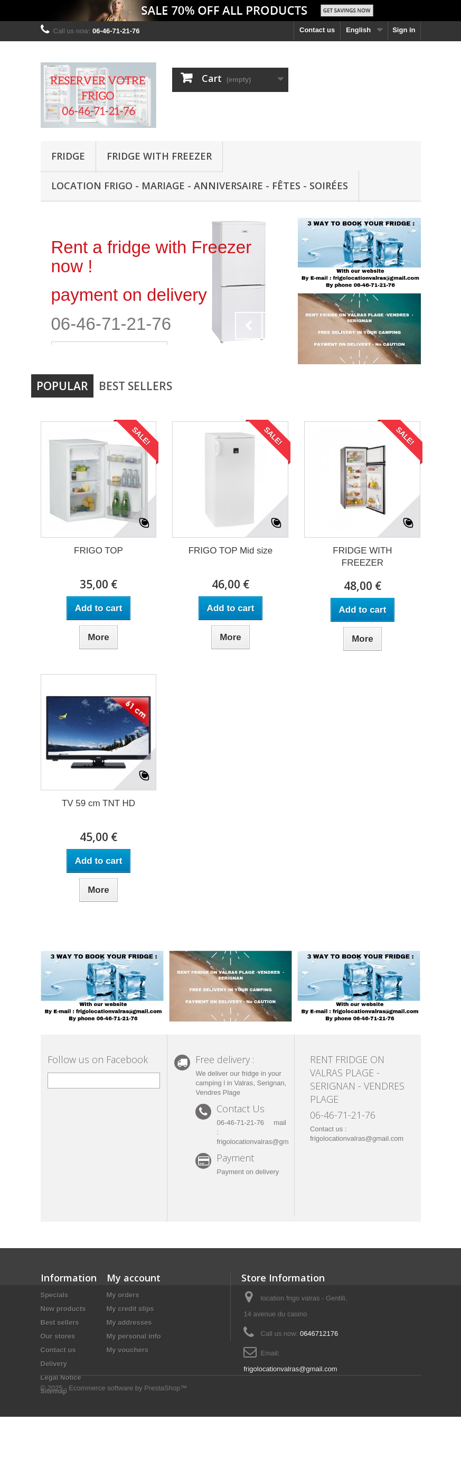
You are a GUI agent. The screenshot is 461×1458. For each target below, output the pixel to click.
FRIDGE (68, 156)
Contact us (317, 30)
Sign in (403, 30)
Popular (62, 386)
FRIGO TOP (98, 551)
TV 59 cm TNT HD (98, 803)
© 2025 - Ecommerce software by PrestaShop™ (114, 1429)
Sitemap (54, 1391)
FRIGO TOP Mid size (231, 551)
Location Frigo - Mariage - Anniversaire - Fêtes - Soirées (199, 185)
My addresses (129, 1322)
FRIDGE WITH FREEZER (159, 156)
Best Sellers (135, 386)
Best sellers (60, 1322)
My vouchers (127, 1350)
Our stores (58, 1336)
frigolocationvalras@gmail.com (290, 1369)
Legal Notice (61, 1377)
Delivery (54, 1364)
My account (134, 1277)
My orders (123, 1295)
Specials (55, 1295)
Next (275, 325)
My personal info (134, 1336)
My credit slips (130, 1309)
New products (63, 1309)
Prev (248, 325)
